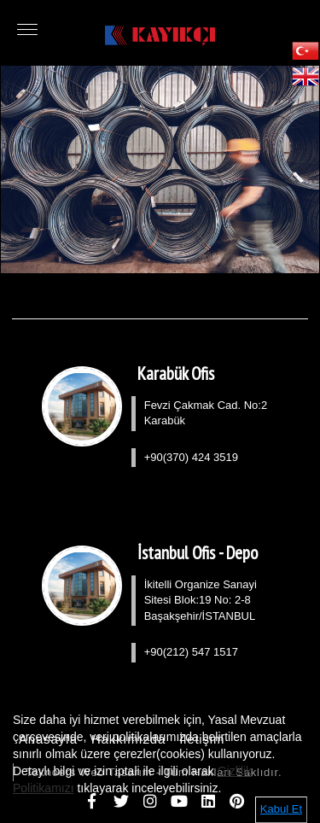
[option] (160, 169)
